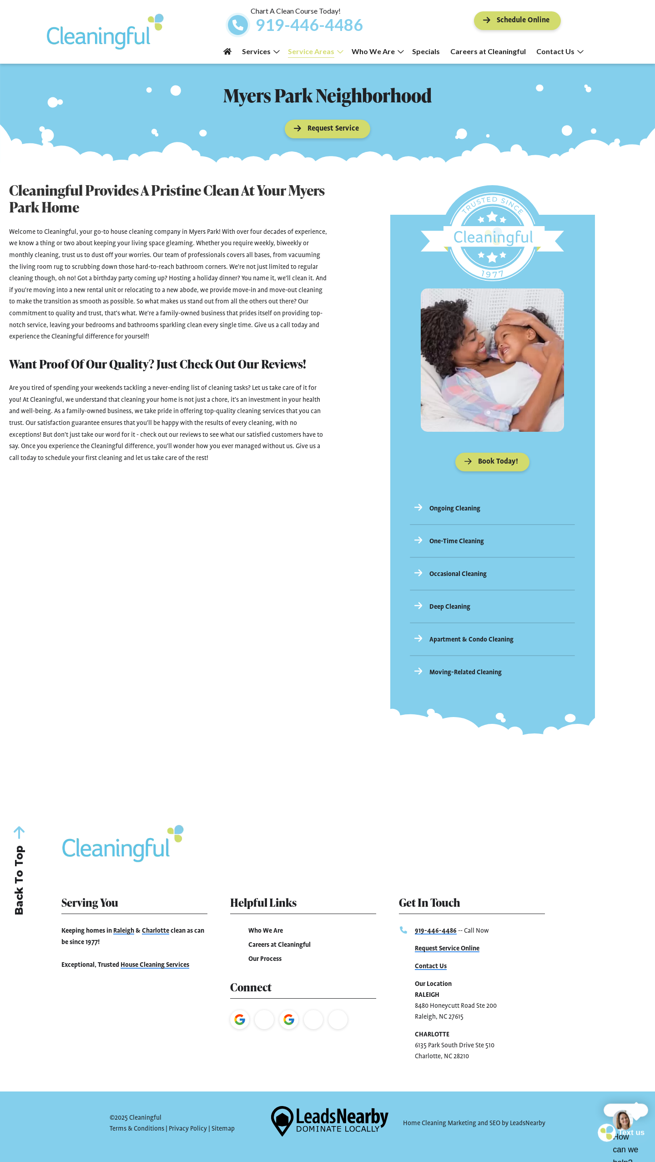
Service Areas (315, 51)
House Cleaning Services (155, 965)
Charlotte (155, 931)
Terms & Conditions (137, 1128)
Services (261, 51)
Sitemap (223, 1128)
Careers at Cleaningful (488, 51)
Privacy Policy (188, 1128)
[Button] (517, 20)
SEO (494, 1123)
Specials (426, 51)
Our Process (265, 959)
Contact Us (560, 51)
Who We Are (378, 51)
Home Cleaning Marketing (439, 1123)
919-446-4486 (436, 931)
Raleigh (123, 931)
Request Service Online (447, 948)
